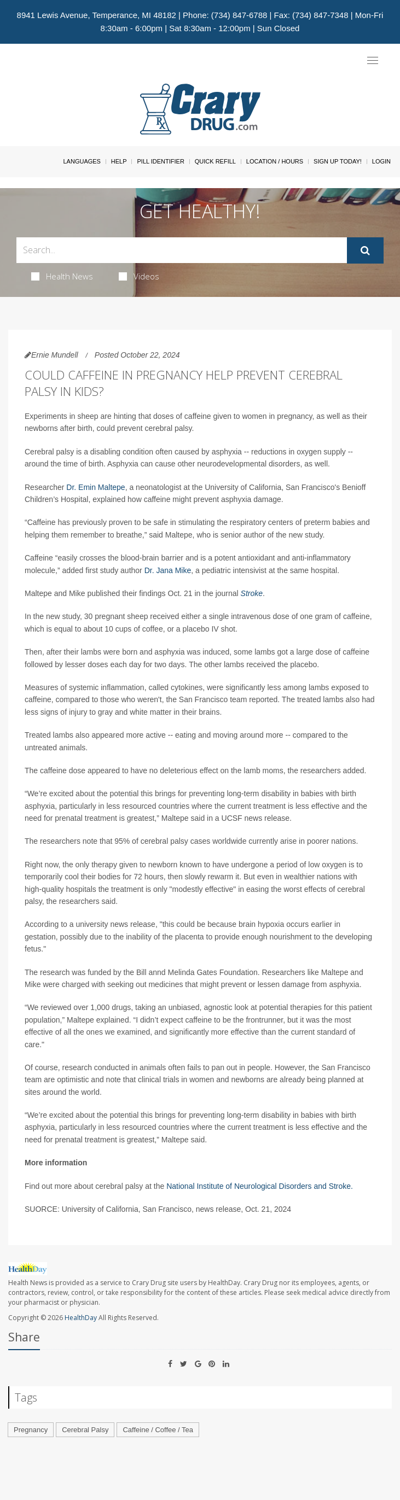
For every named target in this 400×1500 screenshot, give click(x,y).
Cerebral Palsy (85, 1430)
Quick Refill (215, 161)
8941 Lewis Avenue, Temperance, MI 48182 (96, 15)
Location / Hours (274, 161)
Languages (81, 161)
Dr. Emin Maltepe (95, 487)
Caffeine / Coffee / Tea (158, 1430)
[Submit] (365, 250)
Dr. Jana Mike (168, 570)
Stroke (252, 593)
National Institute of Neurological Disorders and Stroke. (259, 1186)
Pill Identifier (160, 161)
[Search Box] (181, 250)
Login (381, 161)
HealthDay (81, 1317)
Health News (62, 276)
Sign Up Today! (338, 161)
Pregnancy (31, 1430)
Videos (139, 276)
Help (119, 161)
